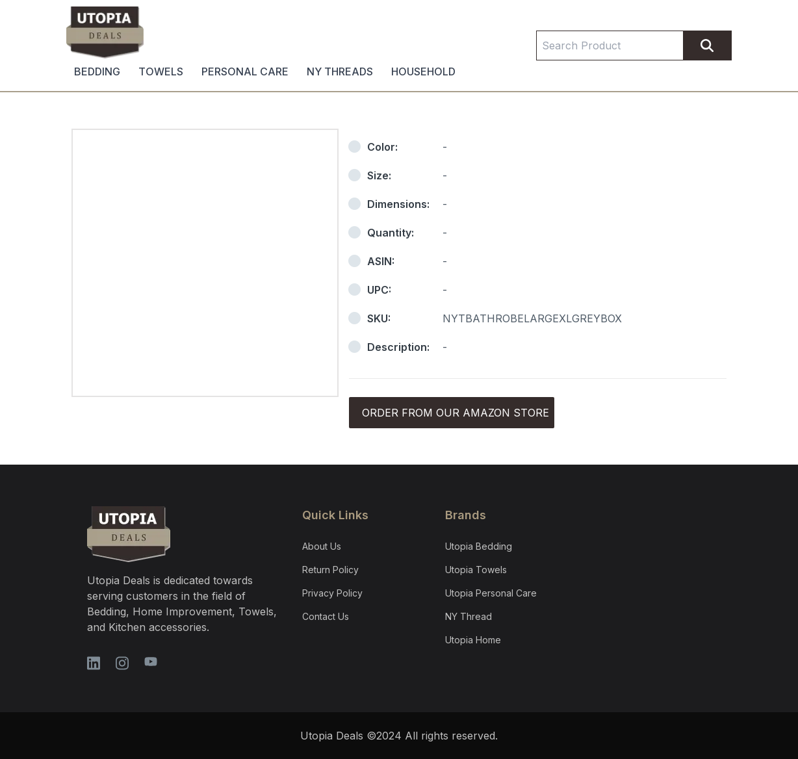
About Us (321, 546)
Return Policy (330, 569)
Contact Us (325, 616)
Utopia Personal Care (491, 592)
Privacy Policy (332, 592)
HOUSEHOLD (423, 71)
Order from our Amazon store (455, 412)
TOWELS (160, 71)
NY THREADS (340, 71)
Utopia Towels (476, 569)
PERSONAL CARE (245, 71)
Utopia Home (473, 639)
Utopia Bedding (478, 546)
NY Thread (468, 616)
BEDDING (97, 71)
